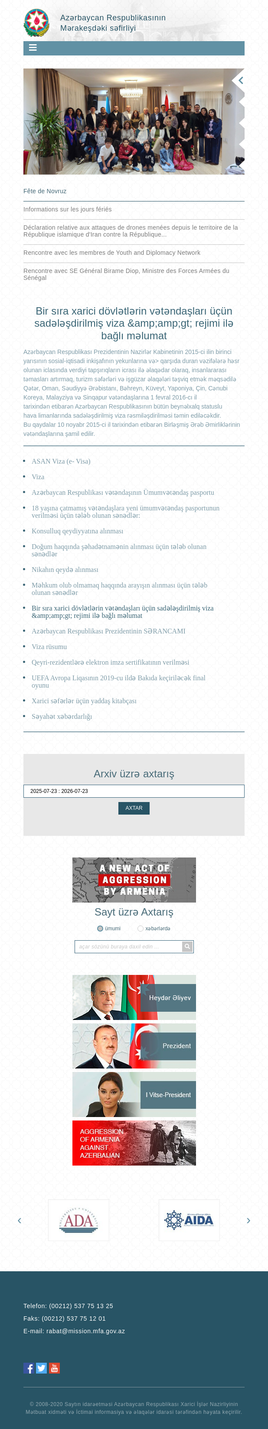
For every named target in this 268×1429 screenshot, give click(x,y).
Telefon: (68, 1305)
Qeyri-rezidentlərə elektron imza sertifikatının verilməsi (111, 662)
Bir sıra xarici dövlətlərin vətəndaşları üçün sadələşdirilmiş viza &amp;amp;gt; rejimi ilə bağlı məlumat (123, 611)
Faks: (64, 1318)
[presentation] (19, 1220)
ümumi (113, 929)
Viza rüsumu (49, 646)
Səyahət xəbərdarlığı (62, 716)
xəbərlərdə (157, 929)
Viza (38, 477)
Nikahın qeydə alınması (65, 569)
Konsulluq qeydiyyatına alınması (78, 531)
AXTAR (133, 808)
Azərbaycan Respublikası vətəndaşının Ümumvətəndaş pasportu (123, 492)
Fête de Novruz (45, 191)
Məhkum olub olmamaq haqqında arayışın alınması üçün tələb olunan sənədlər (119, 588)
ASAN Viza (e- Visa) (61, 461)
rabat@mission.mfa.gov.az (85, 1331)
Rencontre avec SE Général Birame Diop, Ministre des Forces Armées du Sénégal (126, 274)
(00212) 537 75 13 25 (81, 1305)
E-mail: (74, 1331)
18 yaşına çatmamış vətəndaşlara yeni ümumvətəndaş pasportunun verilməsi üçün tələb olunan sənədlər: (125, 511)
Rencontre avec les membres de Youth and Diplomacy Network (111, 252)
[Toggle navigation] (32, 47)
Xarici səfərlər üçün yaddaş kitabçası (84, 701)
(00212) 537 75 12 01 (74, 1318)
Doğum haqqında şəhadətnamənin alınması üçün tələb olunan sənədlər (119, 550)
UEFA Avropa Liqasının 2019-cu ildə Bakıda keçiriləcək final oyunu (119, 681)
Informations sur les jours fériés (67, 209)
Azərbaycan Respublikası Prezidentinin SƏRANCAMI (109, 631)
